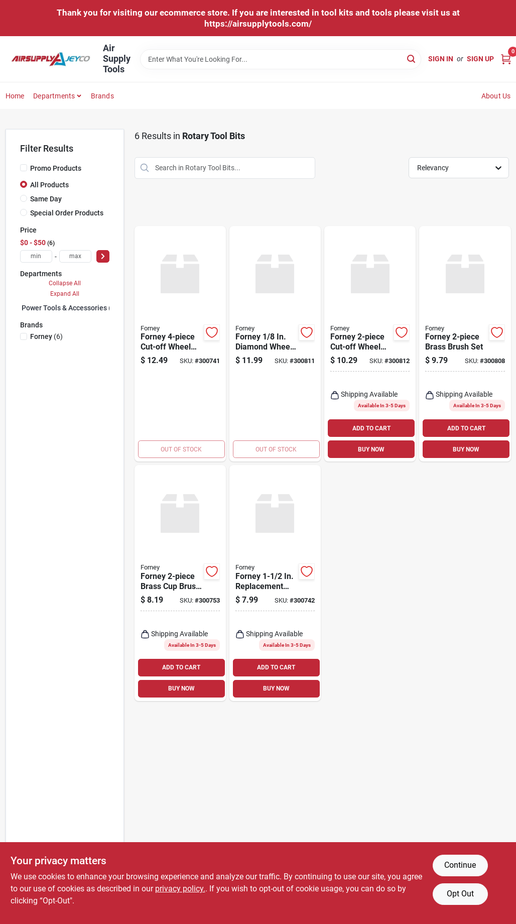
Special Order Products (66, 212)
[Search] (412, 58)
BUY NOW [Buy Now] (371, 449)
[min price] (36, 256)
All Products (49, 184)
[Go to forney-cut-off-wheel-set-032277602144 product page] (180, 344)
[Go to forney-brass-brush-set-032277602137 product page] (464, 344)
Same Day (46, 198)
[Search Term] (280, 59)
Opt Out (460, 893)
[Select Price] (102, 256)
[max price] (75, 256)
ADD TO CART (371, 428)
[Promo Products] (23, 167)
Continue (460, 865)
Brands (102, 96)
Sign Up (480, 59)
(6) (46, 336)
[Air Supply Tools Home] (51, 59)
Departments (54, 96)
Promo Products (55, 168)
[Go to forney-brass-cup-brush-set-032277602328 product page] (180, 583)
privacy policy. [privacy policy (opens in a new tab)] (180, 888)
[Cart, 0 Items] (506, 59)
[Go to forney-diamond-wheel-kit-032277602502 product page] (275, 344)
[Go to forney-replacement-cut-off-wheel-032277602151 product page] (275, 583)
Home (15, 96)
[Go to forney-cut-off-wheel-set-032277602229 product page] (370, 344)
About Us (496, 96)
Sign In (440, 59)
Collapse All (65, 283)
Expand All (64, 293)
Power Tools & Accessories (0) (69, 308)
